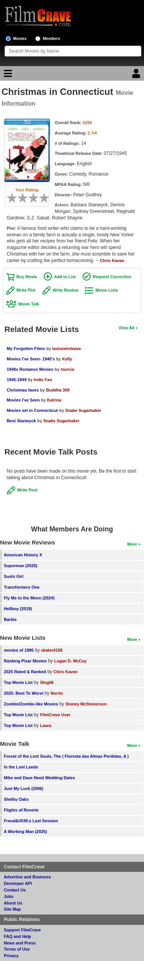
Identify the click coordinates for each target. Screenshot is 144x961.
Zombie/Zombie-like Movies (31, 704)
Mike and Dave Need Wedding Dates (39, 777)
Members (51, 39)
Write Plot (26, 290)
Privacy (11, 955)
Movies (19, 39)
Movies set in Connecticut (32, 410)
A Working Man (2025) (25, 831)
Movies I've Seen (23, 400)
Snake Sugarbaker (83, 410)
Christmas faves (23, 390)
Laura (45, 725)
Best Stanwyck (21, 420)
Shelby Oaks (16, 799)
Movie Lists (106, 290)
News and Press (20, 943)
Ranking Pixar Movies (25, 661)
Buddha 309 (58, 390)
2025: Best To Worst (24, 693)
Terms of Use (17, 949)
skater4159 (52, 650)
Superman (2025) (20, 565)
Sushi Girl (13, 576)
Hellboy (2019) (18, 608)
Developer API (18, 883)
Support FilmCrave (22, 930)
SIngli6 (46, 682)
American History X (23, 555)
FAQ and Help (17, 936)
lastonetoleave (66, 348)
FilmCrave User (55, 714)
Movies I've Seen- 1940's (31, 359)
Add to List (65, 276)
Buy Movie (27, 276)
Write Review (65, 290)
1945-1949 (17, 379)
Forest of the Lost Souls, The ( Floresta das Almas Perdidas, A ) (66, 756)
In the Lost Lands (21, 767)
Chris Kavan (112, 260)
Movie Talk (28, 304)
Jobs (8, 896)
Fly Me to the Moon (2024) (29, 598)
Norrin (57, 693)
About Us (13, 903)
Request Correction (112, 276)
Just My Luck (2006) (23, 788)
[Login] (137, 75)
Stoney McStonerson (85, 704)
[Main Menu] (7, 75)
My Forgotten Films (26, 348)
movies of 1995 (18, 650)
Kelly (67, 359)
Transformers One (22, 587)
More (132, 544)
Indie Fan (43, 379)
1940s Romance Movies (30, 369)
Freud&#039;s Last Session (31, 820)
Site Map (12, 909)
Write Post (27, 490)
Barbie (10, 619)
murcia (67, 369)
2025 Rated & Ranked (25, 671)
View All (126, 327)
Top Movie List (18, 682)
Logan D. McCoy (70, 661)
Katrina (54, 400)
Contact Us (15, 890)
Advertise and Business (27, 877)
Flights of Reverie (21, 810)
